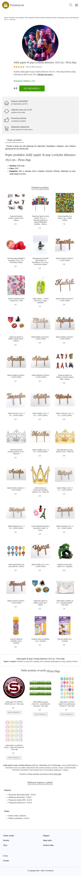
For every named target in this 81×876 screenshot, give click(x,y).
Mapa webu (47, 840)
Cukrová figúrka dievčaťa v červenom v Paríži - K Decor (41, 528)
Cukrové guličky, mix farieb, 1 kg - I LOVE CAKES (65, 218)
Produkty (11, 17)
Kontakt (6, 861)
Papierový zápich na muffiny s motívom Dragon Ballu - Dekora (65, 377)
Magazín (46, 836)
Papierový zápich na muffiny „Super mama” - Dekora (16, 339)
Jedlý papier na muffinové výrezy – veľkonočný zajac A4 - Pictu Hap (14, 747)
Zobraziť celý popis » (45, 74)
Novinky (6, 840)
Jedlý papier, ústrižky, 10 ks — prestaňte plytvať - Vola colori (65, 603)
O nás (5, 856)
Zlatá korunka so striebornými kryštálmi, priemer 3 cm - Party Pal (40, 490)
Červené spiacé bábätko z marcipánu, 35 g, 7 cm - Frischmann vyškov (16, 260)
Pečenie (42, 17)
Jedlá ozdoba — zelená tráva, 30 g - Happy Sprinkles (40, 300)
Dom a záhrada (19, 17)
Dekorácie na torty (51, 17)
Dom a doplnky (29, 17)
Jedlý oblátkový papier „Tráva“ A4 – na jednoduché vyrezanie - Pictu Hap (40, 704)
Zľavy (5, 845)
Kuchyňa (37, 17)
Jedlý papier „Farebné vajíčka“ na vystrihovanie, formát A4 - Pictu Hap (67, 704)
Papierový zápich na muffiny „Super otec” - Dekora (40, 603)
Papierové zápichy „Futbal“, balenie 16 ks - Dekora (16, 218)
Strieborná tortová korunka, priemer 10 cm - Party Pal (16, 452)
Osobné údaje (48, 845)
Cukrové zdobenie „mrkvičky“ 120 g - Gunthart (16, 641)
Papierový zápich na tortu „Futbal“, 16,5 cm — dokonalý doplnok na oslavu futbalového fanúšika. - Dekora (40, 220)
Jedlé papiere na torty (58, 661)
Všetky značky (8, 836)
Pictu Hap (17, 74)
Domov (6, 17)
